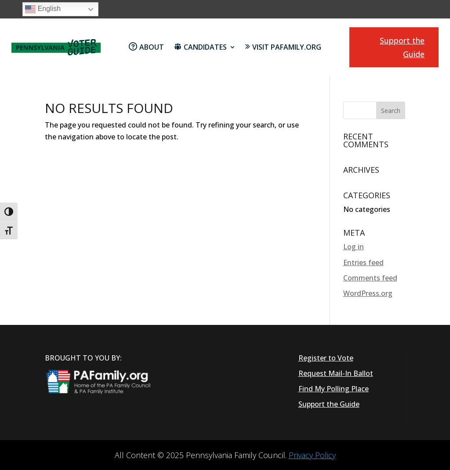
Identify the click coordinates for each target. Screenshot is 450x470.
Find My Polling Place (333, 388)
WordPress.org (367, 293)
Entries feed (363, 262)
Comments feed (370, 278)
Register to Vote (325, 358)
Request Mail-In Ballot (335, 373)
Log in (353, 246)
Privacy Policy (312, 455)
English (43, 9)
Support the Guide (402, 47)
